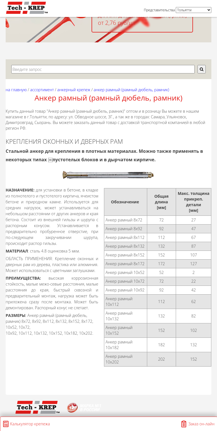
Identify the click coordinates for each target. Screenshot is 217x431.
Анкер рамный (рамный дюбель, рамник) (131, 89)
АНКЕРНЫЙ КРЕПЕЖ (73, 89)
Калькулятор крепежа (30, 423)
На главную (16, 89)
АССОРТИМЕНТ (42, 89)
